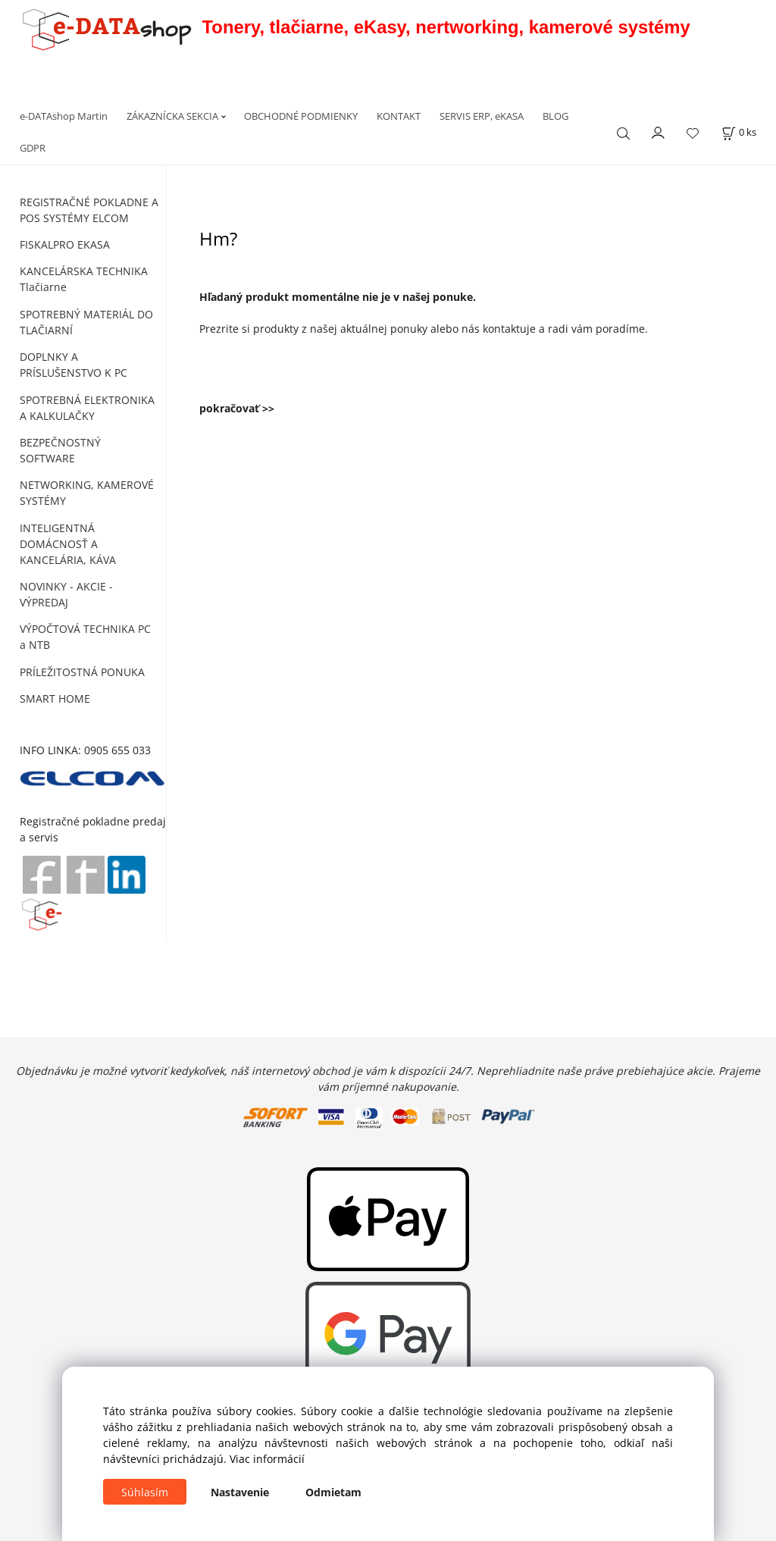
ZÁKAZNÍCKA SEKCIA (172, 116)
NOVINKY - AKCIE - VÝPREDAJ (66, 594)
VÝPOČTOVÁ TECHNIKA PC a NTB (85, 637)
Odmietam (333, 1492)
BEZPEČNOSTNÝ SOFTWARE (60, 450)
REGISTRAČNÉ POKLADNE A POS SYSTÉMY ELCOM (89, 210)
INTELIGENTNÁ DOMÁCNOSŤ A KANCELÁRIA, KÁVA (68, 544)
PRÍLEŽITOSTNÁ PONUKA (82, 672)
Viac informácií (267, 1459)
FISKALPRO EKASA (65, 244)
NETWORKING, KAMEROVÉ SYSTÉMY (87, 493)
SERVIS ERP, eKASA (482, 116)
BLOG (555, 116)
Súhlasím (144, 1492)
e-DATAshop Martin (64, 116)
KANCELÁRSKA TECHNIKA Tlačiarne (84, 279)
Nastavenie (240, 1492)
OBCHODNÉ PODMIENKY (301, 116)
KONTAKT (399, 116)
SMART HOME (55, 698)
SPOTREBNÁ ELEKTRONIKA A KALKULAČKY (87, 408)
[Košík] (738, 132)
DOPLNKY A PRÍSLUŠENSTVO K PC (73, 364)
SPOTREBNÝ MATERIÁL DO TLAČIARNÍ (86, 322)
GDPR (32, 148)
